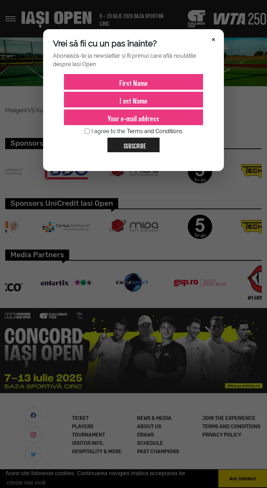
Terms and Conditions (155, 131)
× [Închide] (213, 39)
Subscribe (132, 143)
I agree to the (133, 131)
